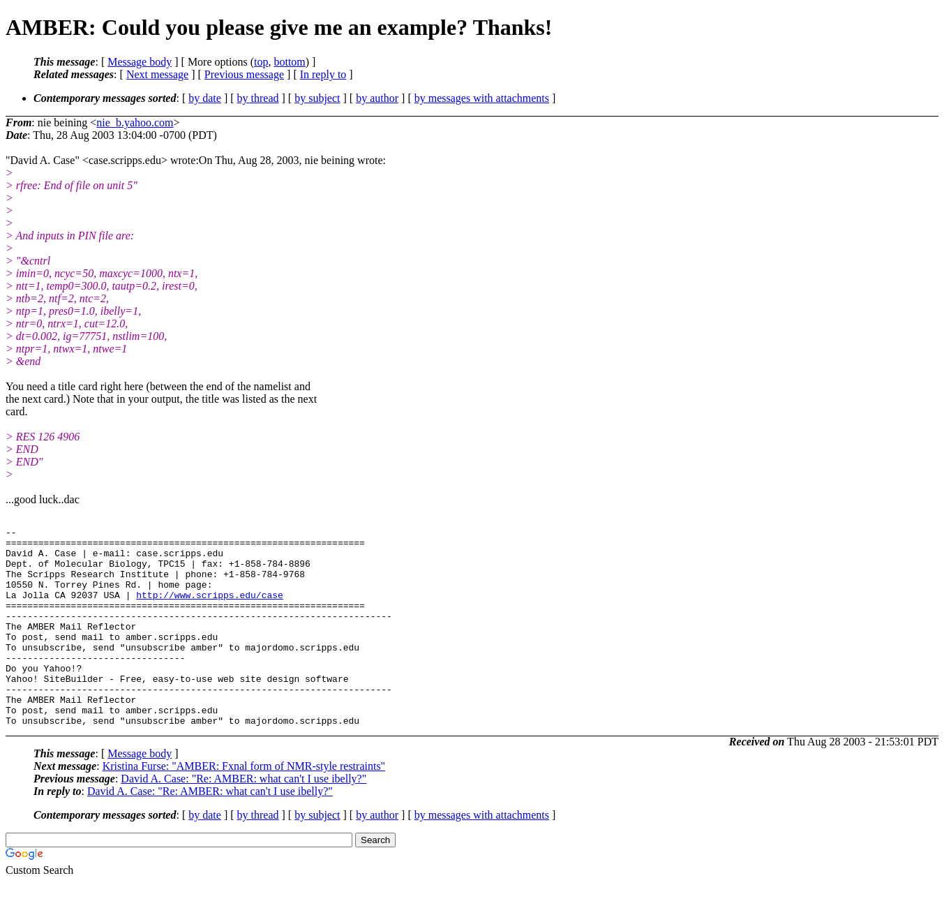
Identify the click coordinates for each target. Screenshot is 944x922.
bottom (289, 62)
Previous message (244, 74)
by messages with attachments (481, 98)
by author (377, 98)
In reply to (323, 74)
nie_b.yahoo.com (134, 122)
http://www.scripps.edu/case (209, 609)
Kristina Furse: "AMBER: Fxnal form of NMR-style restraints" (244, 806)
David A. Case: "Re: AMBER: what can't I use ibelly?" (243, 818)
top (261, 62)
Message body (139, 62)
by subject (317, 98)
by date (204, 98)
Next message (157, 74)
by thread (258, 98)
